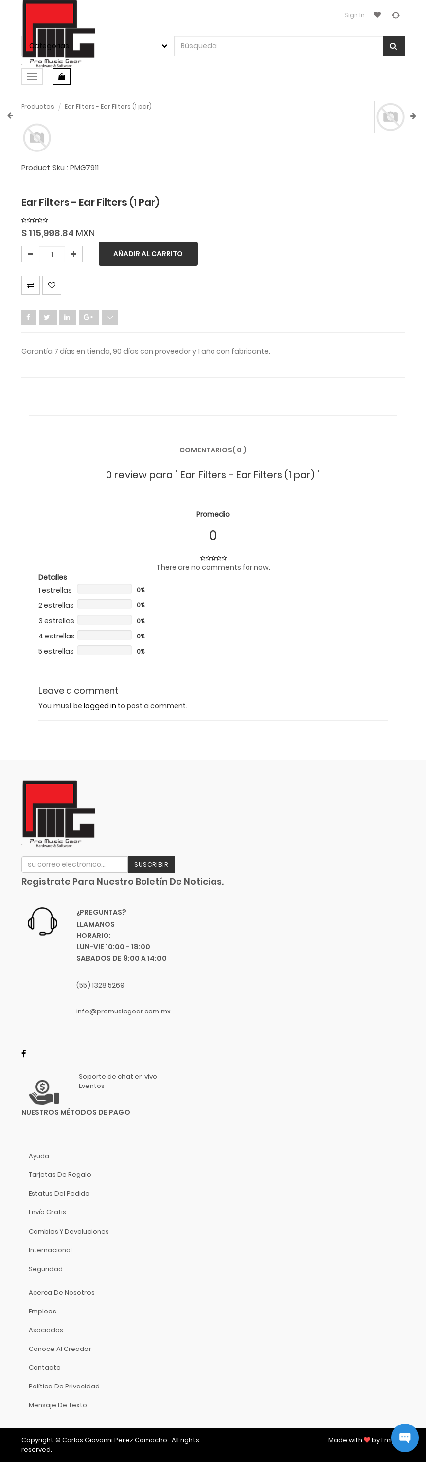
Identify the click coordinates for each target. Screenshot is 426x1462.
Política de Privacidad (64, 1386)
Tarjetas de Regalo (60, 1174)
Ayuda (39, 1156)
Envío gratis (47, 1212)
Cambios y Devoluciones (69, 1231)
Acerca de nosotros (62, 1292)
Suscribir (151, 865)
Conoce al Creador (60, 1348)
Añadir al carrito (148, 254)
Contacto (45, 1367)
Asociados (46, 1330)
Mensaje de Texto (58, 1405)
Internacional (50, 1250)
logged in (100, 706)
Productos (37, 106)
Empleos (42, 1311)
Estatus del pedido (59, 1193)
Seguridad (46, 1269)
